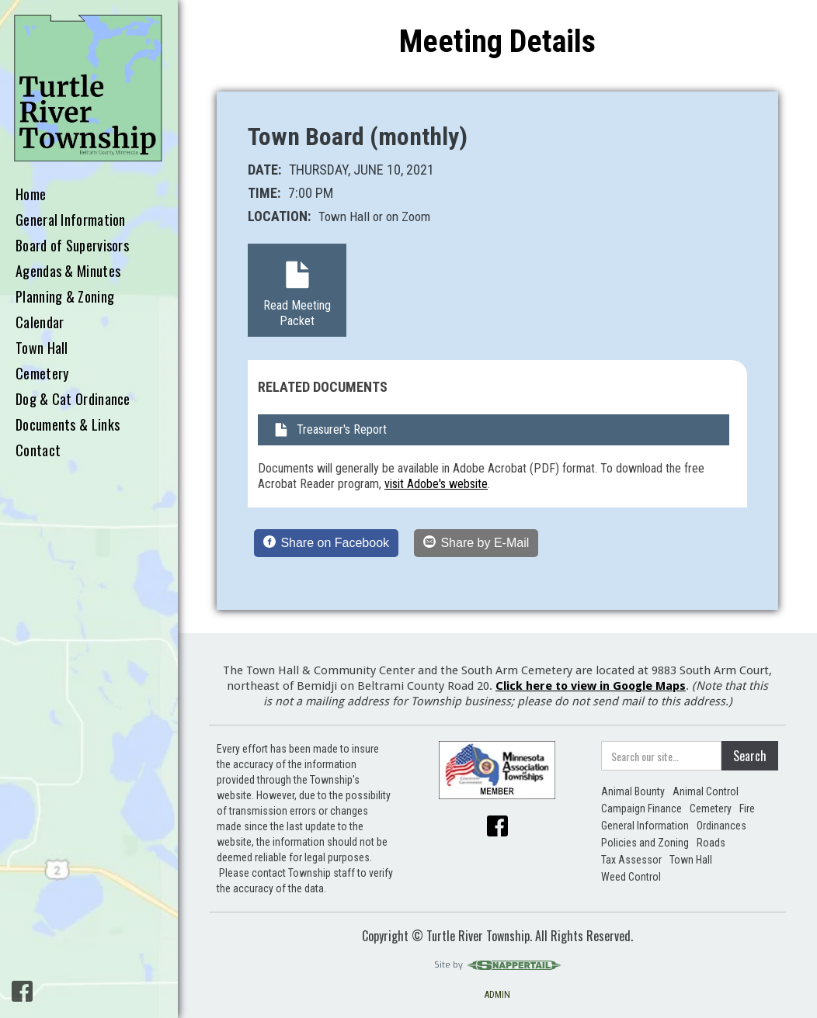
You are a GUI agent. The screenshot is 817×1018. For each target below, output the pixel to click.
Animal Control (706, 791)
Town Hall (42, 348)
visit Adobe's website (436, 483)
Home (31, 194)
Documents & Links (68, 425)
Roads (711, 842)
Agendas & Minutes (68, 271)
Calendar (40, 322)
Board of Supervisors (72, 246)
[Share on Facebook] (326, 543)
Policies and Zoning (645, 842)
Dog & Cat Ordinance (73, 399)
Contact (38, 450)
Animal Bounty (633, 791)
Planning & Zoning (65, 297)
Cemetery (42, 374)
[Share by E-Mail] (476, 543)
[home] (89, 89)
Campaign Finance (641, 808)
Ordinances (721, 825)
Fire (747, 808)
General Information (71, 220)
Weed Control (631, 877)
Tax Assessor (631, 860)
